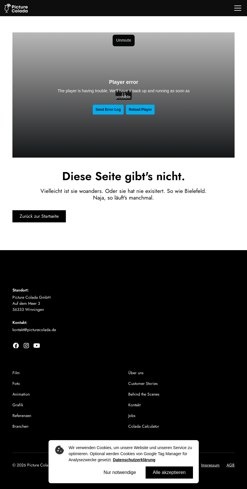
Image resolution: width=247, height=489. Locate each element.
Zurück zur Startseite (39, 216)
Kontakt (134, 405)
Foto (16, 383)
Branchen (20, 426)
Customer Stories (143, 383)
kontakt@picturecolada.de (34, 330)
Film (16, 373)
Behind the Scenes (143, 394)
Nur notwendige (120, 472)
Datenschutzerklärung (134, 459)
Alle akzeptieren (169, 472)
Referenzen (21, 415)
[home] (16, 8)
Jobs (131, 415)
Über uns (136, 373)
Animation (21, 394)
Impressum (210, 465)
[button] (236, 8)
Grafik (17, 405)
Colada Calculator (143, 426)
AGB (230, 465)
